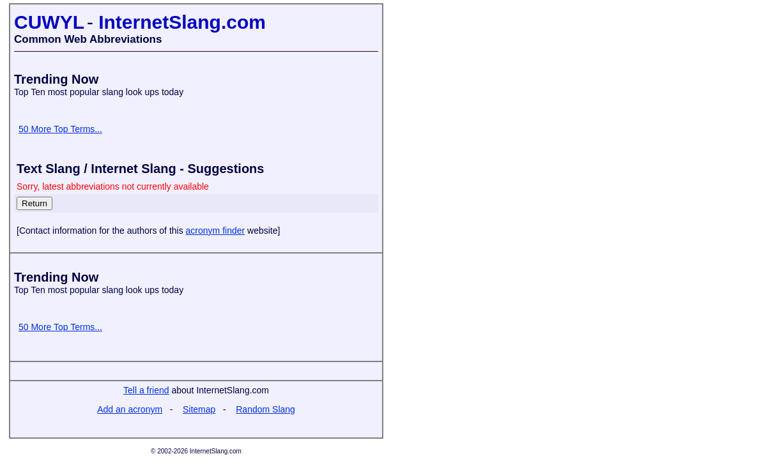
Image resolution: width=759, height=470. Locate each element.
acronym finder (215, 230)
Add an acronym (129, 409)
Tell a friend (146, 390)
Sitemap (199, 409)
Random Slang (265, 409)
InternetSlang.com (182, 22)
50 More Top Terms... (60, 129)
